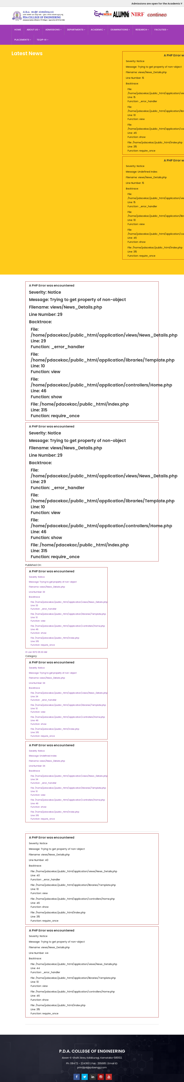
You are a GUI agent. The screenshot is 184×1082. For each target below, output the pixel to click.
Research (142, 29)
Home (17, 29)
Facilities (161, 29)
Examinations (120, 29)
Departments (76, 29)
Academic (98, 29)
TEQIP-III (42, 39)
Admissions (53, 29)
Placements (22, 39)
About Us (33, 29)
